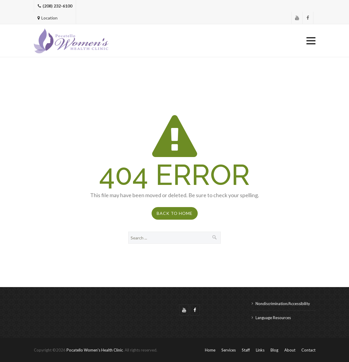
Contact (308, 350)
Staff (246, 350)
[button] (310, 40)
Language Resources (273, 317)
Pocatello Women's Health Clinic (95, 350)
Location (47, 17)
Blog (274, 350)
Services (228, 350)
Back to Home (175, 213)
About (289, 350)
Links (260, 350)
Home (210, 350)
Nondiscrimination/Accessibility (283, 303)
